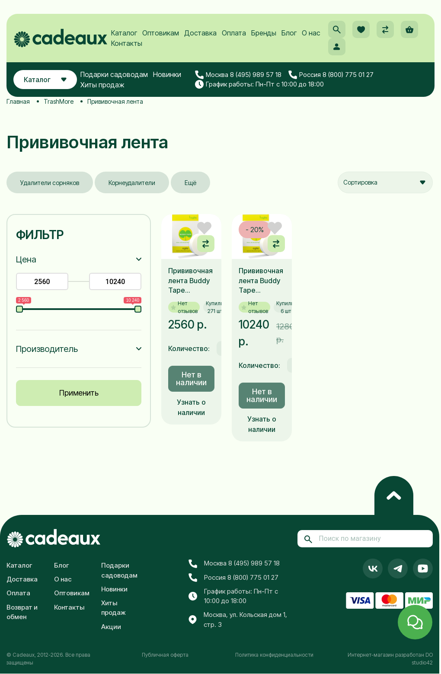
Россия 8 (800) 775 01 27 (331, 74)
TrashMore (59, 101)
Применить (79, 392)
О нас (311, 33)
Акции (111, 627)
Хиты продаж (102, 84)
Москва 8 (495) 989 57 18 (238, 74)
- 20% (255, 229)
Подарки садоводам (114, 74)
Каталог (124, 33)
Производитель (47, 349)
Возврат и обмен (22, 612)
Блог (289, 33)
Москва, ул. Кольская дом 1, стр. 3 (238, 619)
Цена (26, 259)
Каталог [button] (45, 79)
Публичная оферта (165, 655)
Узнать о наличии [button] (191, 407)
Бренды (263, 33)
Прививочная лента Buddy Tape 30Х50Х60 (190, 280)
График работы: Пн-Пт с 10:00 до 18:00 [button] (259, 84)
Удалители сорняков (49, 182)
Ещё (190, 182)
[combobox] (385, 182)
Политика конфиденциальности (274, 655)
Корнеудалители (132, 182)
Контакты (126, 43)
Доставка (200, 33)
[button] (336, 29)
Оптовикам (160, 33)
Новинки (167, 74)
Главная (18, 101)
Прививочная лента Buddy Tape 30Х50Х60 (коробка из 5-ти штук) (261, 280)
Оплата (234, 33)
